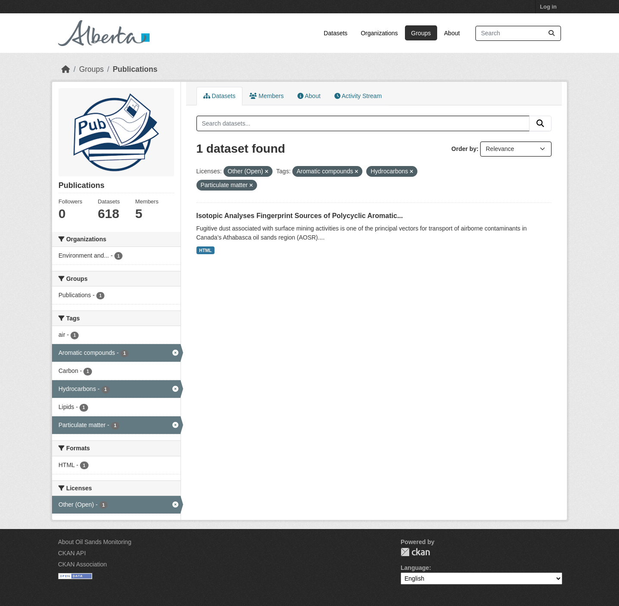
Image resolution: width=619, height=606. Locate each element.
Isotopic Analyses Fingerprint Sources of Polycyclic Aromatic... (299, 215)
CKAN (415, 552)
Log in (548, 6)
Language (415, 567)
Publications (135, 69)
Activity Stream (358, 95)
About (452, 33)
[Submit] (551, 33)
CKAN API (72, 553)
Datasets (335, 33)
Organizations (379, 33)
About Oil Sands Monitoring (94, 541)
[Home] (65, 69)
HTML (205, 250)
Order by (463, 148)
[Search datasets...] (518, 33)
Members (266, 95)
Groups (421, 33)
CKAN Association (82, 564)
